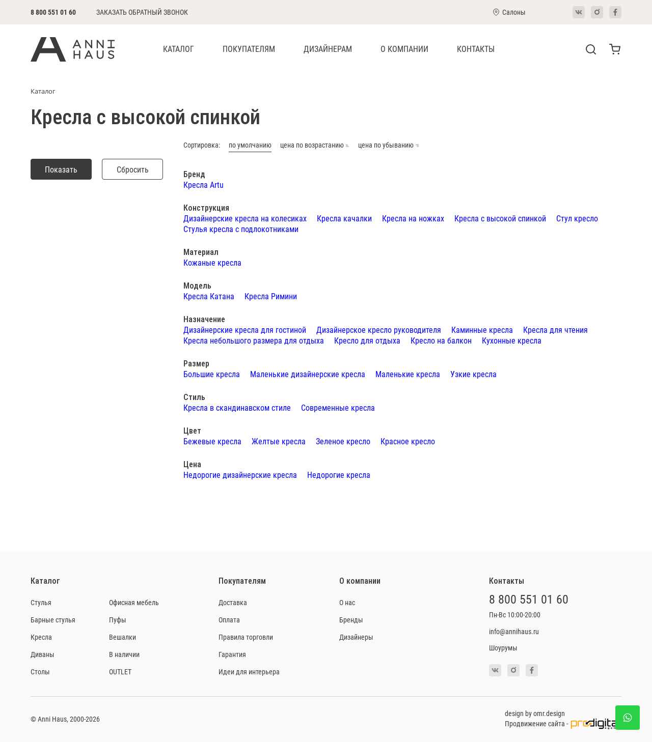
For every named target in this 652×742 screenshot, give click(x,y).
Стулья (41, 602)
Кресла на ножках (413, 218)
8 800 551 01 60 (53, 12)
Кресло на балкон (441, 340)
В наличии (124, 654)
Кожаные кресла (212, 262)
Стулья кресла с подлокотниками (240, 228)
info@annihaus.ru (514, 631)
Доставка (233, 602)
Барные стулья (53, 619)
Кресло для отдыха (367, 340)
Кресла (41, 637)
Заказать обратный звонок (142, 12)
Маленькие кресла (407, 373)
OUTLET (120, 671)
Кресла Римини (270, 296)
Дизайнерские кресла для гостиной (244, 329)
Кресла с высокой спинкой (500, 218)
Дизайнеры (356, 637)
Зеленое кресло (343, 441)
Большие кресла (211, 373)
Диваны (43, 654)
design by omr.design (535, 713)
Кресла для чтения (555, 329)
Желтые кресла (279, 441)
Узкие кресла (473, 373)
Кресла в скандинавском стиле (237, 407)
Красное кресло (408, 441)
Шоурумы (503, 647)
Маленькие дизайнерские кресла (307, 373)
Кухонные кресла (511, 340)
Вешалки (122, 637)
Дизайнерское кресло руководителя (378, 329)
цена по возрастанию (314, 145)
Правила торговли (246, 637)
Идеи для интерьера (249, 671)
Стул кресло (577, 218)
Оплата (229, 619)
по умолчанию (250, 145)
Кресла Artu (203, 184)
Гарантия (232, 654)
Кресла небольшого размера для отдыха (253, 340)
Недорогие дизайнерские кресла (240, 474)
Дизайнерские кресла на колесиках (245, 218)
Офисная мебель (134, 602)
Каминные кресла (482, 329)
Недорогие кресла (338, 474)
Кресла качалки (344, 218)
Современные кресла (338, 407)
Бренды (351, 619)
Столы (40, 671)
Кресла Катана (208, 296)
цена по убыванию (388, 145)
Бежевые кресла (212, 441)
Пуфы (117, 619)
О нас (347, 602)
